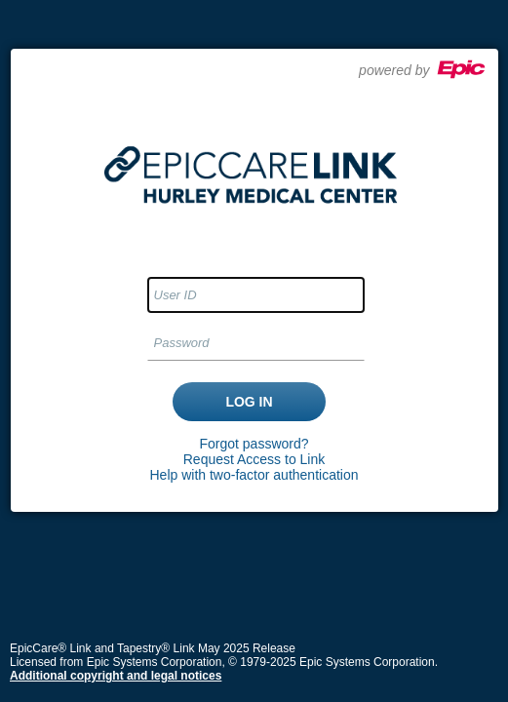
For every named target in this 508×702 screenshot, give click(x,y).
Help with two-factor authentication (254, 475)
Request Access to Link (254, 459)
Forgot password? (253, 443)
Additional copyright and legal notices (115, 675)
